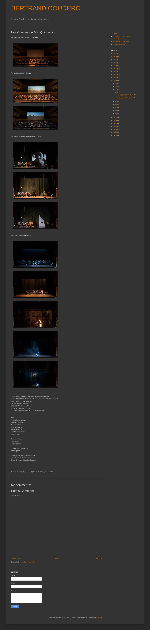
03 (116, 110)
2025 (115, 54)
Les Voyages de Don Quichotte (125, 98)
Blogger (99, 617)
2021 (115, 66)
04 (116, 107)
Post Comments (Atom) (28, 562)
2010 (115, 132)
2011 (115, 129)
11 (116, 86)
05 (116, 104)
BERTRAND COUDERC (45, 8)
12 (116, 83)
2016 (115, 80)
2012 (115, 126)
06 (116, 101)
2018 (115, 75)
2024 (115, 57)
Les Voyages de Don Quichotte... (126, 95)
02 (116, 113)
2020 (115, 69)
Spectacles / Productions (121, 36)
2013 (115, 123)
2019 (115, 72)
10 (116, 89)
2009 (115, 135)
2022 (115, 63)
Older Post (98, 558)
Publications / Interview (121, 41)
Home (57, 558)
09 (116, 92)
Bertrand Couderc (119, 44)
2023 (115, 60)
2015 (115, 117)
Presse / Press (118, 39)
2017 (115, 78)
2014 (115, 120)
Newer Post (16, 558)
